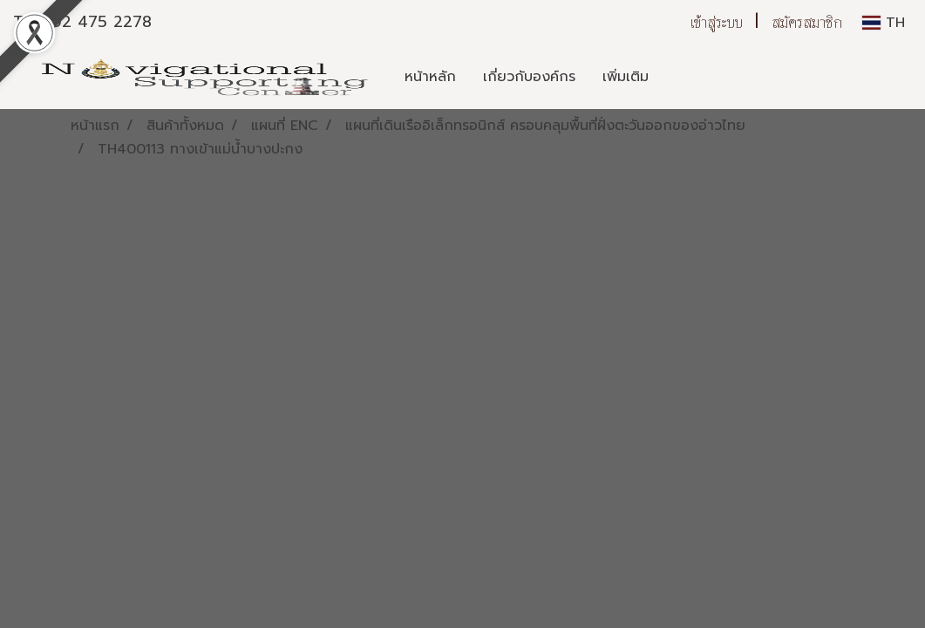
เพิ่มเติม (625, 76)
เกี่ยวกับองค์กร (529, 76)
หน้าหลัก (430, 76)
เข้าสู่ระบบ (716, 22)
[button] (677, 77)
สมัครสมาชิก (807, 22)
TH (883, 22)
